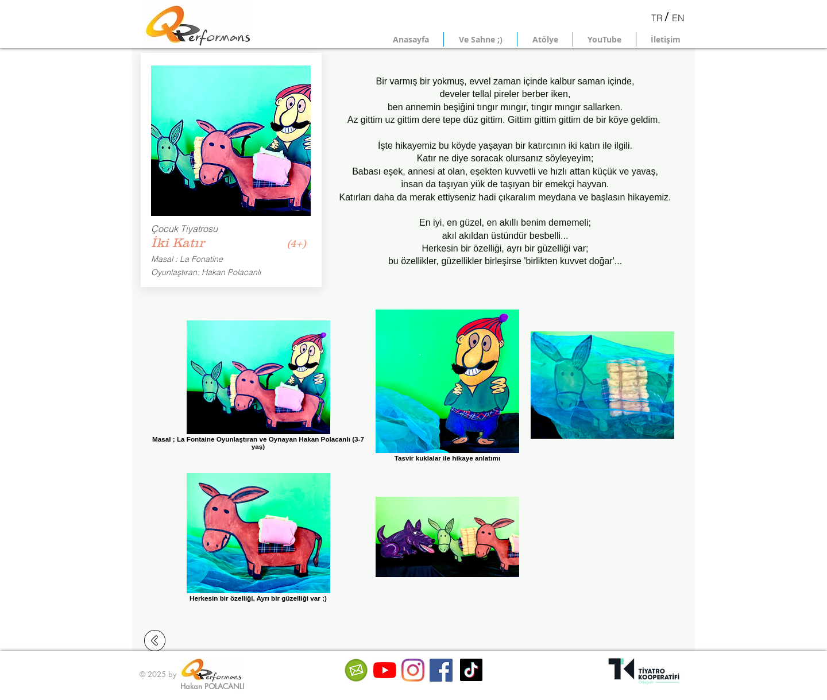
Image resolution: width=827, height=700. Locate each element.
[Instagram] (412, 670)
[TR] (656, 17)
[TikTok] (471, 670)
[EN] (678, 17)
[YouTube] (384, 670)
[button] (480, 39)
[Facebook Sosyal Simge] (441, 670)
